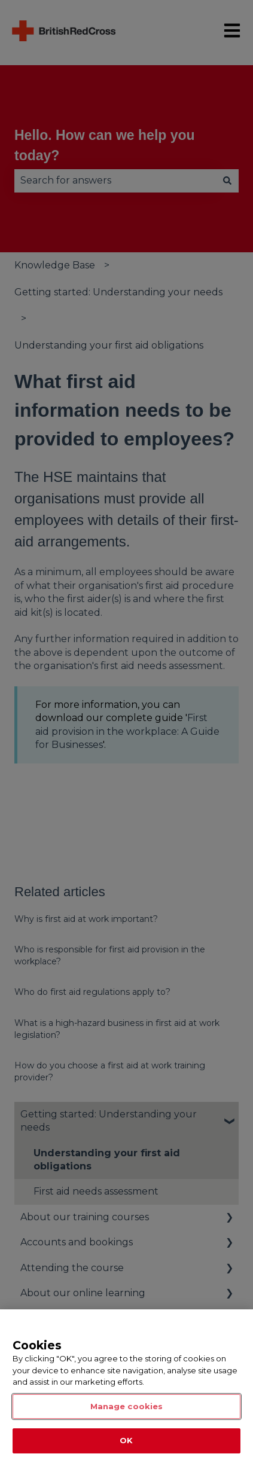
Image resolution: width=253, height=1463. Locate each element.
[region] (126, 1386)
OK (126, 1440)
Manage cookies (126, 1406)
